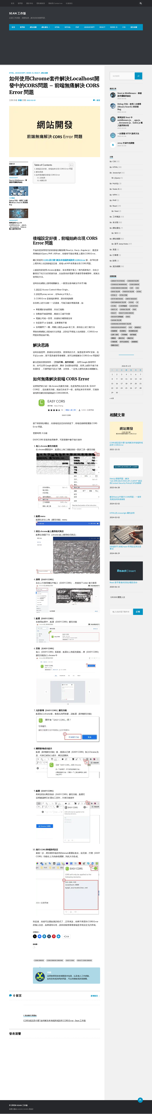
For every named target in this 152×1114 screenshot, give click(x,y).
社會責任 (69, 3)
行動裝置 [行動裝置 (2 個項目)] (114, 342)
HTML (57, 27)
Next (116, 211)
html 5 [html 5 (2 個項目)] (114, 295)
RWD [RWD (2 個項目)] (128, 317)
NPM (115, 195)
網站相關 (33, 27)
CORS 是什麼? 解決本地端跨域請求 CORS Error (64, 260)
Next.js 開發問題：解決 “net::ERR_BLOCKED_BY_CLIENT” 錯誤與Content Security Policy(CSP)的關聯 (126, 471)
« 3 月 (112, 398)
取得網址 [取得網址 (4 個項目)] (123, 331)
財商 (114, 261)
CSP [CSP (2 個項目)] (131, 288)
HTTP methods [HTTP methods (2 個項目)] (117, 299)
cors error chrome (55, 960)
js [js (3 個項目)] (137, 302)
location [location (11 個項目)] (134, 306)
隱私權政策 (41, 3)
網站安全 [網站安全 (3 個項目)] (121, 338)
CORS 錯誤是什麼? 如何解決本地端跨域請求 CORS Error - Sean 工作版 (54, 1020)
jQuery (117, 178)
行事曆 (115, 255)
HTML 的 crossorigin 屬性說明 (122, 513)
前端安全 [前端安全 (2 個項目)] (138, 327)
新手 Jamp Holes (121, 244)
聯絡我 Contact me (55, 3)
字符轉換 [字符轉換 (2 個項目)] (124, 335)
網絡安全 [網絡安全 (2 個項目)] (130, 338)
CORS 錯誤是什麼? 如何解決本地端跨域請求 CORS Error (126, 434)
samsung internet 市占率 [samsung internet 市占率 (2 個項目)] (121, 324)
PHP (77, 27)
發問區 (20, 3)
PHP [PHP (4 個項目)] (134, 309)
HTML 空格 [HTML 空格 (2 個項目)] (123, 295)
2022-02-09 (32, 100)
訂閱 (138, 612)
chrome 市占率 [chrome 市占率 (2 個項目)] (133, 281)
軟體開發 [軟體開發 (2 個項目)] (135, 342)
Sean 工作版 (19, 13)
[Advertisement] (76, 48)
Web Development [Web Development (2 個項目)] (118, 327)
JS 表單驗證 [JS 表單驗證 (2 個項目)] (123, 306)
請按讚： (43, 178)
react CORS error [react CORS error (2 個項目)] (126, 313)
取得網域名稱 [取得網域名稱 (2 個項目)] (133, 331)
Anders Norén (23, 1109)
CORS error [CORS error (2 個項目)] (134, 284)
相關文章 (43, 181)
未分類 (115, 222)
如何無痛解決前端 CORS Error (48, 175)
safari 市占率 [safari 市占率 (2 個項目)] (116, 320)
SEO (116, 233)
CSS (124, 27)
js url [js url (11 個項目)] (113, 306)
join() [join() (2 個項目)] (131, 302)
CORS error (39, 960)
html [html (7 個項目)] (139, 292)
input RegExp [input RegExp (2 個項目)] (131, 299)
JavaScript (89, 27)
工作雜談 (116, 217)
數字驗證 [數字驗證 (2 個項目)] (133, 335)
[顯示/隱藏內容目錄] (70, 165)
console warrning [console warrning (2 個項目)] (119, 284)
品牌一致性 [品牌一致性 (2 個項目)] (115, 335)
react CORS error (84, 960)
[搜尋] (138, 76)
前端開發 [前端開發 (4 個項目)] (114, 331)
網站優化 (45, 27)
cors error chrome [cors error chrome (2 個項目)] (119, 288)
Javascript (20, 73)
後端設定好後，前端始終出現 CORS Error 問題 (54, 169)
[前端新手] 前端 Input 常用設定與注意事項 (126, 538)
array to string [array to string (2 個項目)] (118, 281)
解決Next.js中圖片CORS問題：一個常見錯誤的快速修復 (125, 498)
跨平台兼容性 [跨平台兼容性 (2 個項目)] (124, 342)
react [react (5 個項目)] (113, 313)
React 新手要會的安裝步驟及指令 (126, 573)
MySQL (68, 27)
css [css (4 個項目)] (137, 288)
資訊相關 (134, 27)
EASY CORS (70, 960)
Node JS (113, 27)
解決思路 (39, 172)
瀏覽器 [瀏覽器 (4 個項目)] (113, 338)
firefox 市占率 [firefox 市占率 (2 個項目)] (128, 292)
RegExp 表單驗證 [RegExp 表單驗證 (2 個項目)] (117, 317)
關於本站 (29, 3)
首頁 (12, 3)
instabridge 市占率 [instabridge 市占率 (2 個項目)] (118, 302)
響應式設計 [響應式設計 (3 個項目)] (115, 345)
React (102, 27)
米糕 (20, 100)
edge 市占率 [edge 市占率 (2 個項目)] (115, 292)
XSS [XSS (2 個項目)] (130, 327)
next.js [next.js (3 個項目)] (114, 309)
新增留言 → (95, 996)
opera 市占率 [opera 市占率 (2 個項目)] (125, 309)
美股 (114, 250)
